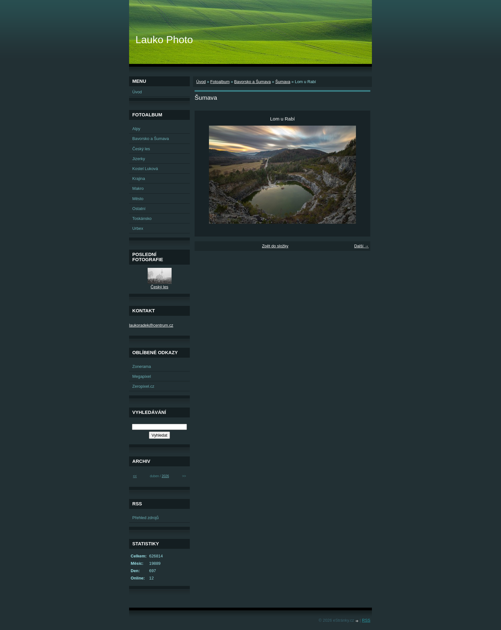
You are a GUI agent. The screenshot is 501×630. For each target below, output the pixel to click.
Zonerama (141, 366)
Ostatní (138, 208)
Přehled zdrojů (145, 517)
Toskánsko (141, 218)
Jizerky (138, 158)
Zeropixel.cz (143, 386)
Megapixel (141, 376)
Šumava (282, 81)
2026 (165, 476)
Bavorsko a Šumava (252, 81)
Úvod (201, 81)
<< (135, 476)
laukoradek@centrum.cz (151, 325)
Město (137, 198)
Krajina (138, 178)
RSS (366, 620)
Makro (138, 188)
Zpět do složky (275, 246)
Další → (361, 246)
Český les (141, 148)
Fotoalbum (219, 81)
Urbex (137, 228)
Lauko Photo (164, 39)
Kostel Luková (145, 168)
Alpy (136, 128)
